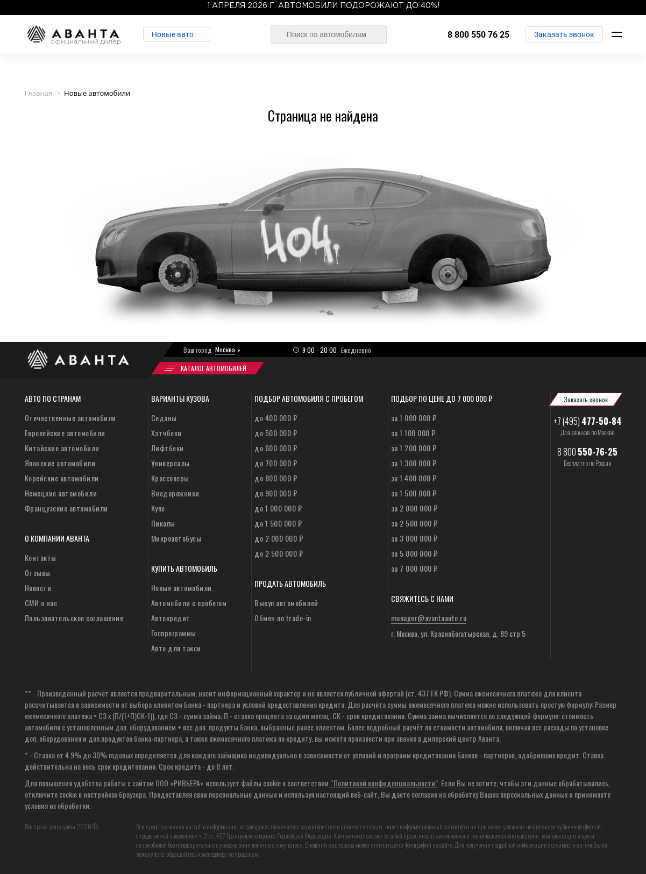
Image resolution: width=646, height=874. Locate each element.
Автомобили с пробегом (189, 602)
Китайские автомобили (62, 447)
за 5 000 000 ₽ (414, 553)
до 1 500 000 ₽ (278, 523)
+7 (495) (587, 421)
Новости (38, 587)
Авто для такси (176, 647)
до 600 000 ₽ (275, 447)
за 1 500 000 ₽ (414, 493)
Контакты (40, 557)
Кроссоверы (170, 478)
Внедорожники (175, 493)
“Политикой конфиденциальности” (384, 782)
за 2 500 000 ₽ (414, 523)
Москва (225, 349)
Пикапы (163, 523)
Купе (158, 508)
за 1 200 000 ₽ (414, 447)
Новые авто (173, 34)
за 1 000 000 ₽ (414, 417)
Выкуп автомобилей (286, 602)
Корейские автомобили (62, 478)
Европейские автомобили (65, 432)
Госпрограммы (173, 632)
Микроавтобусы (176, 538)
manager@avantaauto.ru (429, 617)
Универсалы (170, 462)
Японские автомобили (60, 462)
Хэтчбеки (166, 432)
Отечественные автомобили (70, 417)
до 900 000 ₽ (275, 493)
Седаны (164, 417)
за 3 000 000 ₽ (414, 538)
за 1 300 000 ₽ (414, 462)
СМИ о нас (41, 602)
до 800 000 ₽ (275, 478)
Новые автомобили (181, 587)
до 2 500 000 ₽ (278, 553)
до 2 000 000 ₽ (278, 538)
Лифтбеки (167, 447)
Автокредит (170, 617)
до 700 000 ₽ (275, 462)
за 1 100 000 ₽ (413, 432)
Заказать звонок (564, 34)
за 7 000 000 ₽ (414, 568)
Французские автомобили (66, 508)
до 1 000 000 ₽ (278, 508)
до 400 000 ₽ (275, 417)
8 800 (587, 451)
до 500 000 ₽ (275, 432)
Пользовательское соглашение (74, 617)
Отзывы (38, 572)
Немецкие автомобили (61, 493)
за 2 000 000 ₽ (414, 508)
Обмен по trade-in (282, 617)
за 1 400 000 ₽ (414, 478)
